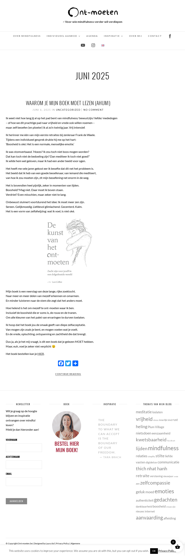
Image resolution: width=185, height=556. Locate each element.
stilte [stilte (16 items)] (160, 455)
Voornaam (11, 440)
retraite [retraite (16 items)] (142, 475)
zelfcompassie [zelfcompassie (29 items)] (155, 483)
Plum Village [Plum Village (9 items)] (156, 427)
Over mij (135, 36)
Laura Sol (50, 543)
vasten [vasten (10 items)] (140, 462)
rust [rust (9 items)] (175, 420)
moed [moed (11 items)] (149, 492)
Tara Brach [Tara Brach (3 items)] (171, 441)
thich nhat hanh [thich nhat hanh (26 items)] (151, 468)
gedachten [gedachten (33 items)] (165, 499)
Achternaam (13, 457)
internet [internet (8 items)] (150, 511)
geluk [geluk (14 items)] (140, 491)
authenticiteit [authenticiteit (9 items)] (145, 500)
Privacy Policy (62, 543)
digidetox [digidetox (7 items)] (151, 462)
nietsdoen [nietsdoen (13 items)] (143, 433)
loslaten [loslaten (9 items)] (157, 412)
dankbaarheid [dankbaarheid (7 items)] (144, 506)
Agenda (92, 36)
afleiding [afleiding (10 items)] (170, 518)
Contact (155, 36)
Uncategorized (68, 109)
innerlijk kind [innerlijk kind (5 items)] (165, 420)
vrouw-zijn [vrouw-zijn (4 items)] (170, 507)
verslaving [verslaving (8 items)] (156, 476)
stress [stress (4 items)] (155, 420)
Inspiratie (112, 36)
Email (9, 474)
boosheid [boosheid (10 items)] (159, 506)
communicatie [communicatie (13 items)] (168, 462)
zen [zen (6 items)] (138, 483)
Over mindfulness (27, 36)
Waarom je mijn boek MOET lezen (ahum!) (68, 103)
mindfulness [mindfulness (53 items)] (163, 447)
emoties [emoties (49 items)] (164, 491)
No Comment (93, 109)
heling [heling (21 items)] (141, 426)
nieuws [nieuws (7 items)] (140, 511)
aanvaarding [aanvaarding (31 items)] (149, 518)
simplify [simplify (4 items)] (151, 456)
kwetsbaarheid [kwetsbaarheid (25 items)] (151, 439)
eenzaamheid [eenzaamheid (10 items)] (161, 433)
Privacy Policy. (167, 550)
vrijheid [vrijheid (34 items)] (144, 419)
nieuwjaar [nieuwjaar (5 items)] (168, 476)
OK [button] (154, 550)
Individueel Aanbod (62, 36)
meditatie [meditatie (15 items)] (144, 411)
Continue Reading (68, 374)
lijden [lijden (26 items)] (141, 448)
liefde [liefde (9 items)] (169, 456)
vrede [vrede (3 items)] (176, 477)
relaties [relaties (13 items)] (141, 456)
